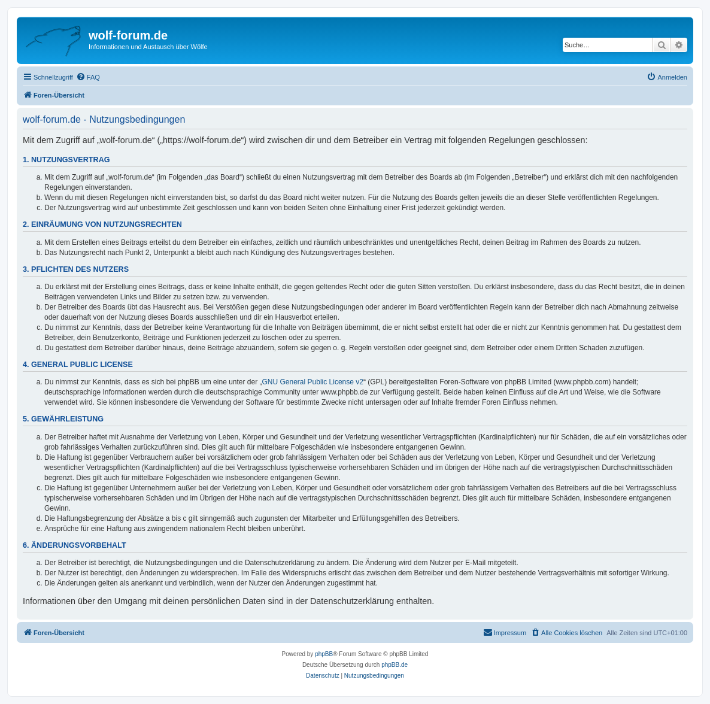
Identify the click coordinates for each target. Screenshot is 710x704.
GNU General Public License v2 (312, 382)
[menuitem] (88, 77)
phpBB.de (394, 664)
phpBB (324, 654)
